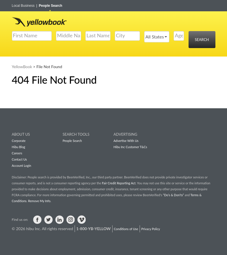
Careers (17, 153)
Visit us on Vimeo (81, 219)
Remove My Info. (39, 201)
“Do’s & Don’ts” (173, 195)
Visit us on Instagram (70, 219)
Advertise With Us (126, 140)
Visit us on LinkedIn (59, 219)
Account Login (21, 165)
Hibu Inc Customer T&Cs (130, 147)
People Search (50, 6)
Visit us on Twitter (48, 219)
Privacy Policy (150, 229)
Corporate (19, 140)
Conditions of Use (126, 229)
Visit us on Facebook (37, 219)
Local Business (24, 6)
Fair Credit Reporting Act (119, 183)
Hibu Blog (18, 147)
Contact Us (19, 159)
